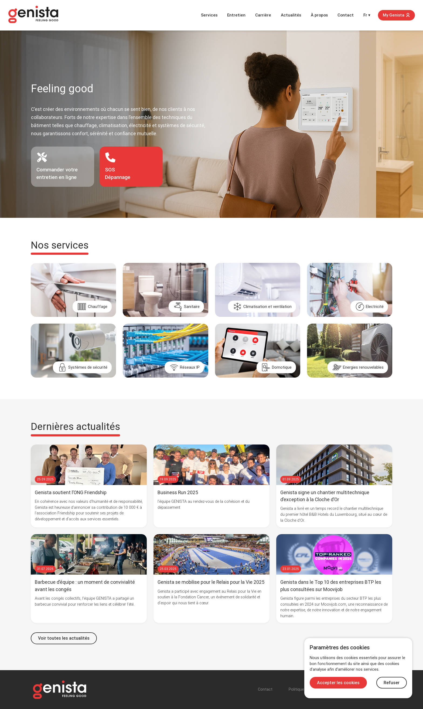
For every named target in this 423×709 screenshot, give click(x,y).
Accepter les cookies (338, 682)
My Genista (396, 15)
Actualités (291, 15)
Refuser (392, 682)
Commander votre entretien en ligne (57, 166)
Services (209, 15)
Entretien (236, 15)
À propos (319, 15)
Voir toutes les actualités (64, 638)
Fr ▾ (366, 15)
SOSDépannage (117, 166)
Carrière (263, 15)
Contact (345, 15)
